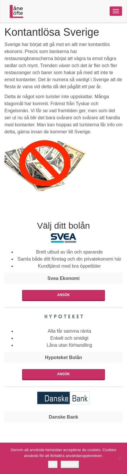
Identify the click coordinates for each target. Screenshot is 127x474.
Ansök (63, 295)
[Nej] (120, 458)
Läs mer (70, 464)
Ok (52, 464)
